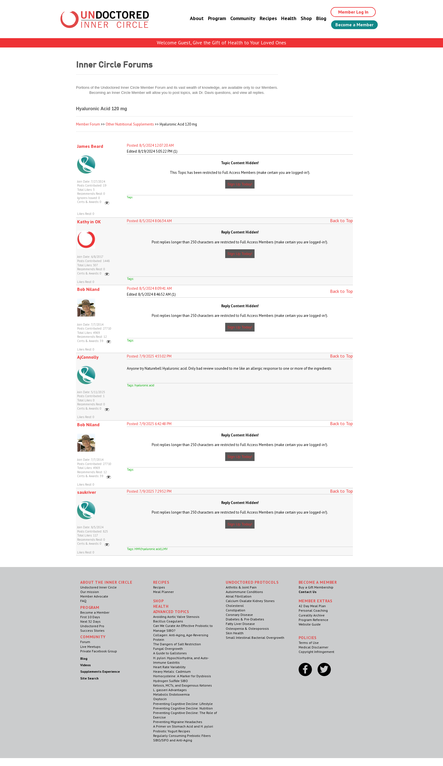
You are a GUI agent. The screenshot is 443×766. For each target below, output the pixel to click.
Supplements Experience (100, 671)
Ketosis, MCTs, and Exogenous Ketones (182, 685)
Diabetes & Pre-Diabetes (245, 619)
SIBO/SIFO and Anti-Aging (172, 740)
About (197, 18)
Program (217, 18)
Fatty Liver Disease (240, 624)
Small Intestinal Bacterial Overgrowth (255, 637)
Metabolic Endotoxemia (171, 694)
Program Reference (313, 620)
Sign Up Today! (239, 184)
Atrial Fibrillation (238, 596)
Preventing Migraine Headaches (177, 722)
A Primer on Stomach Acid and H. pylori (183, 726)
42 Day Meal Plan (312, 606)
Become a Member (354, 24)
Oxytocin (160, 699)
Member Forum (88, 124)
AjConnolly (88, 357)
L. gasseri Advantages (170, 690)
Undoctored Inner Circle (98, 587)
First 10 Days (90, 617)
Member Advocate (94, 596)
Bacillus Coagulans (168, 621)
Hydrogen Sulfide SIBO (170, 681)
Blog (321, 18)
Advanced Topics (171, 611)
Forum (85, 642)
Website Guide (310, 624)
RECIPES (161, 582)
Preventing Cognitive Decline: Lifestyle (183, 704)
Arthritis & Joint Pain (241, 587)
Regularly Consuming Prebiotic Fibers (182, 735)
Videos (85, 665)
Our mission (89, 592)
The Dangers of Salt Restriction (177, 644)
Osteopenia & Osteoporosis (247, 628)
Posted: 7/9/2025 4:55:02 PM (149, 356)
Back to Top (341, 220)
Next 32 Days (90, 621)
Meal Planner (163, 592)
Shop (306, 18)
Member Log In (353, 12)
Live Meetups (90, 646)
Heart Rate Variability (169, 667)
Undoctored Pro (92, 626)
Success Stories (92, 630)
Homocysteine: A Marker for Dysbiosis (182, 676)
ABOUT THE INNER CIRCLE (106, 582)
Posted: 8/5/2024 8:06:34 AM (149, 220)
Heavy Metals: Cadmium (172, 671)
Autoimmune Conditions (244, 592)
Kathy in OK (89, 221)
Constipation (235, 610)
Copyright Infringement (316, 652)
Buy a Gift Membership (316, 587)
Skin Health (235, 633)
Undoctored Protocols (252, 582)
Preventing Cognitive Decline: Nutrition (183, 708)
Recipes (268, 18)
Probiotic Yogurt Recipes (171, 731)
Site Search (89, 678)
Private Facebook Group (98, 651)
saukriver (86, 492)
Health (288, 18)
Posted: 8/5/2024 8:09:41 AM (149, 288)
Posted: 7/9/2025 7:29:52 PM (149, 491)
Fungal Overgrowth (168, 648)
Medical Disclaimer (313, 647)
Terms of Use (309, 643)
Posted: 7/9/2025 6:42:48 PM (149, 423)
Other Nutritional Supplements (130, 124)
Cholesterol (235, 605)
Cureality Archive (312, 615)
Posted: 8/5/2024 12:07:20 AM (150, 145)
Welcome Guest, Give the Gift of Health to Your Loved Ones (221, 42)
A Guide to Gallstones (170, 653)
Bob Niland (88, 289)
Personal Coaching (313, 610)
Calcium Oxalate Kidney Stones (250, 601)
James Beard (90, 146)
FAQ (83, 601)
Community (242, 18)
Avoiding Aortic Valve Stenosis (176, 616)
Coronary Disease (239, 615)
